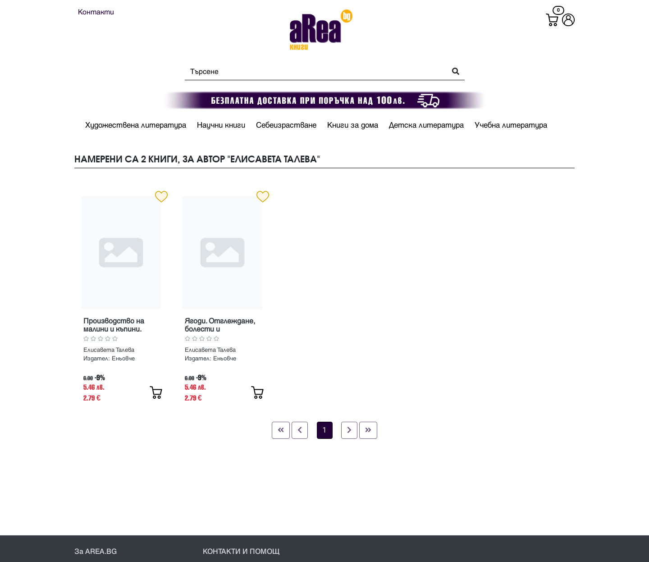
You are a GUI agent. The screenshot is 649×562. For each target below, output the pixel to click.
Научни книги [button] (221, 125)
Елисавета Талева (108, 350)
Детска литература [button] (426, 125)
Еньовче (123, 358)
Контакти (96, 12)
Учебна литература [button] (511, 125)
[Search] (313, 71)
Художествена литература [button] (135, 125)
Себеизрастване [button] (286, 125)
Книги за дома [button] (352, 125)
